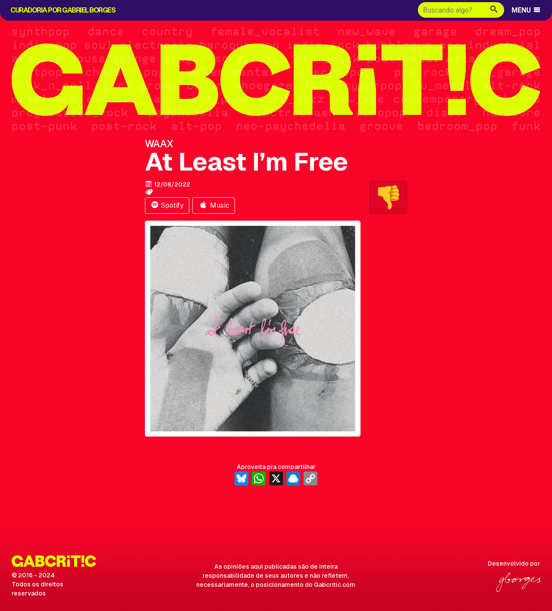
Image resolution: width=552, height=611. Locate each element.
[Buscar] (451, 10)
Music (213, 205)
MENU (526, 10)
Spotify (167, 205)
